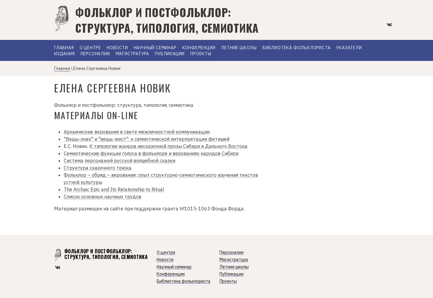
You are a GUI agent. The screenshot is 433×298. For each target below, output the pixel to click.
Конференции (199, 48)
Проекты (200, 54)
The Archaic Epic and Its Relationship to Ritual (114, 189)
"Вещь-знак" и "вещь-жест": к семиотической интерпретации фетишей (146, 139)
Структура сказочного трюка (97, 168)
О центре (166, 252)
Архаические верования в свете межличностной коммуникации (137, 132)
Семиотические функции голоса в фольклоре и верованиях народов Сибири (151, 153)
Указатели (349, 48)
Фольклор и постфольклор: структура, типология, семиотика (167, 20)
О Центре (90, 48)
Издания (64, 54)
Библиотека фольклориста (296, 48)
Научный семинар (155, 48)
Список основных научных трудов (102, 197)
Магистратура (132, 54)
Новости (117, 48)
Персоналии (95, 54)
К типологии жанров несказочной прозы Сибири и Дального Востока (168, 146)
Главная (64, 48)
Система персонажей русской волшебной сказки (119, 161)
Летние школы (239, 48)
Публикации (170, 54)
